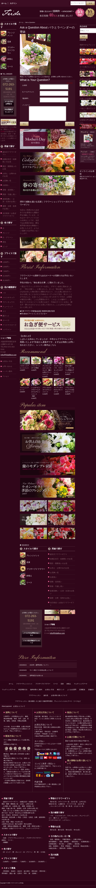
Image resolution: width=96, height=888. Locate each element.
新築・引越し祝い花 (8, 811)
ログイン (13, 3)
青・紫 (36, 854)
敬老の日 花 (52, 806)
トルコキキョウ (8, 297)
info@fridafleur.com (9, 355)
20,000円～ (6, 280)
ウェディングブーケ (80, 686)
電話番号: (25, 98)
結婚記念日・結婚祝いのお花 (9, 160)
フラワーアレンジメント (24, 686)
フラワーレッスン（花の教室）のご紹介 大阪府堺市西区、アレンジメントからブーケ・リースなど (48, 704)
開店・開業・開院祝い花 (10, 806)
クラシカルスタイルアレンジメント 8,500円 (48, 392)
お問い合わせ (7, 366)
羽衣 (25, 876)
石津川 (19, 876)
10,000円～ (6, 276)
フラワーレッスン (35, 698)
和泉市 (13, 874)
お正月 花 (81, 806)
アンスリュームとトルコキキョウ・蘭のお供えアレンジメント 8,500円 (48, 372)
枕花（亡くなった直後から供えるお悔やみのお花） (20, 813)
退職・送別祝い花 (28, 809)
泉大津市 (27, 874)
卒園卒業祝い (66, 842)
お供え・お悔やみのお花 (9, 174)
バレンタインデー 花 (57, 809)
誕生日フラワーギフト (9, 153)
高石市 (19, 874)
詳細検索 (83, 40)
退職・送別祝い (8, 190)
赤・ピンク (7, 854)
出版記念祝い (53, 851)
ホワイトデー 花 (63, 804)
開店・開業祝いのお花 (9, 167)
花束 (62, 686)
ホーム (4, 3)
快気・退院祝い (55, 842)
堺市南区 (5, 876)
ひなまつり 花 (78, 809)
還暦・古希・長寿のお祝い (9, 207)
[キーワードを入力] (78, 3)
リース (55, 686)
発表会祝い (75, 844)
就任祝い (78, 846)
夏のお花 (61, 832)
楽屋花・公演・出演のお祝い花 (27, 811)
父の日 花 (74, 804)
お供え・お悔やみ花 (26, 806)
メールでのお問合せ (9, 103)
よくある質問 (71, 692)
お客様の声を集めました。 (88, 124)
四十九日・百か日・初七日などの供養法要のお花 (18, 815)
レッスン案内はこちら (46, 347)
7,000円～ (6, 271)
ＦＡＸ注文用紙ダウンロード (31, 644)
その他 (42, 854)
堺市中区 (42, 874)
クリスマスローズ (9, 325)
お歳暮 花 (61, 806)
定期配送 (82, 692)
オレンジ (5, 233)
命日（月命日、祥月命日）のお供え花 (14, 818)
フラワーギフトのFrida (17, 885)
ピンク (5, 246)
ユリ (4, 311)
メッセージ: (26, 105)
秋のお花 (69, 832)
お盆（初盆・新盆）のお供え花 (12, 824)
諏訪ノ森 (12, 876)
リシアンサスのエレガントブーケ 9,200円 (59, 392)
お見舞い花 (6, 181)
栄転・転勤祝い (54, 849)
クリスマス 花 (71, 806)
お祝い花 (62, 839)
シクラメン (6, 329)
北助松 (34, 876)
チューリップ (7, 307)
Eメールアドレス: (28, 92)
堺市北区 (34, 874)
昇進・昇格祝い (66, 849)
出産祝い (5, 185)
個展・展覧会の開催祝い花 (12, 829)
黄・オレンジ (16, 854)
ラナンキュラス (8, 302)
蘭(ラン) (5, 316)
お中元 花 (82, 804)
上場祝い (70, 846)
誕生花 (46, 698)
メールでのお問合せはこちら (31, 637)
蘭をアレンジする (88, 60)
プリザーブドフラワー (42, 686)
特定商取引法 (22, 692)
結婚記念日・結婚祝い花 (28, 804)
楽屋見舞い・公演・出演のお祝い (9, 200)
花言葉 (52, 860)
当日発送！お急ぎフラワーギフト (9, 214)
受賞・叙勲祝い (64, 844)
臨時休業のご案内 (36, 692)
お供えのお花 (88, 82)
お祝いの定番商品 (88, 102)
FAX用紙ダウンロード (9, 111)
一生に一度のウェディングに (88, 112)
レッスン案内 (7, 371)
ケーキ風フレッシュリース (88, 71)
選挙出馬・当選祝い (66, 851)
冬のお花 (77, 832)
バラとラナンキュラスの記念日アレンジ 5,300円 (70, 392)
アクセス (5, 376)
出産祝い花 (16, 809)
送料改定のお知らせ (36, 678)
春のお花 (53, 832)
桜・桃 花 (69, 809)
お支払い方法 (7, 361)
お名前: (24, 85)
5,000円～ (6, 267)
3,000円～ (6, 262)
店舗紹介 (91, 692)
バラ (4, 293)
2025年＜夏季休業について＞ (39, 667)
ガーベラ (5, 320)
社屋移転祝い (85, 844)
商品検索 (83, 26)
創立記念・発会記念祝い (81, 849)
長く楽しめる (88, 92)
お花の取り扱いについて (59, 698)
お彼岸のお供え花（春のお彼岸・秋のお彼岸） (17, 826)
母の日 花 (53, 804)
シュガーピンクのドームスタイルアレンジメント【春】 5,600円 (36, 394)
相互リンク (60, 692)
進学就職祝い (53, 844)
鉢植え (69, 686)
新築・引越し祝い (9, 194)
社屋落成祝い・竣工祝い (57, 846)
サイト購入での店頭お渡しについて (41, 673)
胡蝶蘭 (5, 845)
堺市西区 (6, 874)
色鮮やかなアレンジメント (88, 49)
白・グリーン (7, 237)
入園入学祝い (77, 842)
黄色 (4, 242)
